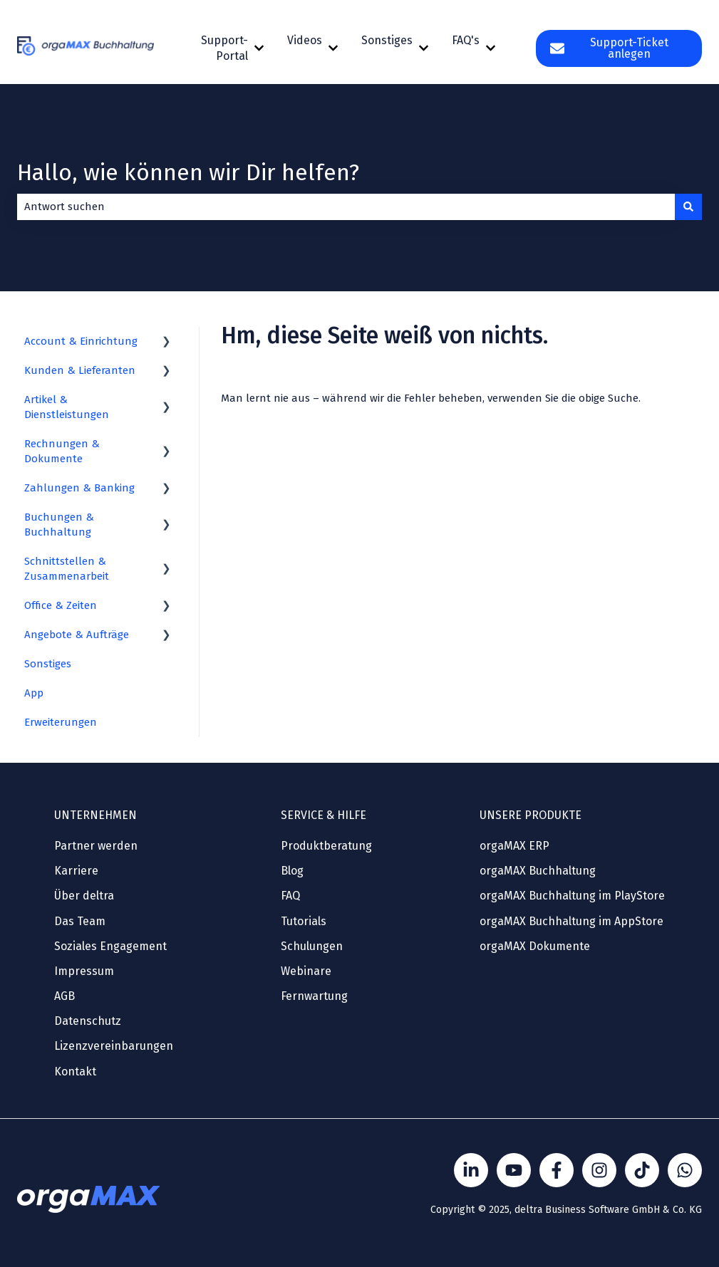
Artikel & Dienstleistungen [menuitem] (66, 407)
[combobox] (346, 207)
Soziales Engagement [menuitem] (110, 946)
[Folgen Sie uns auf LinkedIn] (471, 1170)
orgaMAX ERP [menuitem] (514, 846)
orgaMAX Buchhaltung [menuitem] (538, 870)
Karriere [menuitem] (76, 870)
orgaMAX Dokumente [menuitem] (535, 946)
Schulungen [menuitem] (312, 946)
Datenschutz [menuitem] (87, 1021)
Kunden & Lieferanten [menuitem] (79, 370)
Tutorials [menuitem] (303, 921)
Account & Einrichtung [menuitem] (81, 341)
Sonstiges (387, 40)
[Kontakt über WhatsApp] (685, 1170)
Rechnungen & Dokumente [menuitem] (62, 451)
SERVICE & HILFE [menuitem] (323, 815)
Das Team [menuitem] (79, 921)
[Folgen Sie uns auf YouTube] (514, 1170)
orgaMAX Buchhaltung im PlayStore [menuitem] (572, 895)
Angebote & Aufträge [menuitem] (76, 634)
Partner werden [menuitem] (96, 846)
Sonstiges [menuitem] (47, 663)
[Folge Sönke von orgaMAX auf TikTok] (642, 1170)
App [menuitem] (33, 693)
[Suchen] (688, 207)
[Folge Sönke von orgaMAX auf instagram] (599, 1170)
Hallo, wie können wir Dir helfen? (188, 172)
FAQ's (466, 40)
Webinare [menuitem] (306, 971)
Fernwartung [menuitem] (314, 996)
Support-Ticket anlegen (609, 48)
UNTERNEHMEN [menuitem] (95, 815)
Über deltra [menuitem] (84, 895)
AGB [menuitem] (64, 996)
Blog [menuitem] (292, 870)
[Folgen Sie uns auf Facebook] (556, 1170)
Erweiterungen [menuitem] (60, 722)
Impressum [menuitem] (84, 971)
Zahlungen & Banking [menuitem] (79, 487)
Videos (304, 40)
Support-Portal (224, 48)
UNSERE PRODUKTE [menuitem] (530, 815)
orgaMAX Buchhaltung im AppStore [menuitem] (571, 921)
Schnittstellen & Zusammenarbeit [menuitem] (66, 569)
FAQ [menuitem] (290, 895)
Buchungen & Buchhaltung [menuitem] (59, 524)
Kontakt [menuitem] (75, 1071)
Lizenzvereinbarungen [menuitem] (113, 1046)
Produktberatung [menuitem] (326, 846)
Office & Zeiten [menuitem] (60, 605)
